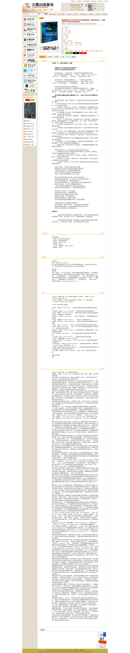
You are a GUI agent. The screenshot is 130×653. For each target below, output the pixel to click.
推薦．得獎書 (61, 14)
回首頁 (106, 1)
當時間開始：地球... (29, 144)
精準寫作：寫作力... (29, 123)
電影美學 (92, 51)
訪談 (79, 51)
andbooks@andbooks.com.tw (74, 651)
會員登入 (73, 1)
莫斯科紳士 (27, 120)
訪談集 (82, 51)
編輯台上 (92, 14)
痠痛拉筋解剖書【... (29, 134)
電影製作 (87, 51)
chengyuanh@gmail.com (69, 281)
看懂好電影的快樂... (29, 142)
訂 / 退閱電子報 (86, 1)
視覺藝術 (71, 51)
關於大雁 (98, 14)
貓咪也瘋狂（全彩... (29, 128)
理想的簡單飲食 (29, 139)
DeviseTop (88, 651)
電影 (67, 51)
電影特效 (97, 51)
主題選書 (69, 14)
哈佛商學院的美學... (29, 126)
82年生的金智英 (29, 131)
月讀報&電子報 (52, 14)
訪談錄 (75, 51)
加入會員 (79, 1)
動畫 (101, 51)
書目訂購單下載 (83, 14)
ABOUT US (100, 1)
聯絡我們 (105, 14)
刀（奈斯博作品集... (29, 136)
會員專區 (75, 14)
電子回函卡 (93, 1)
